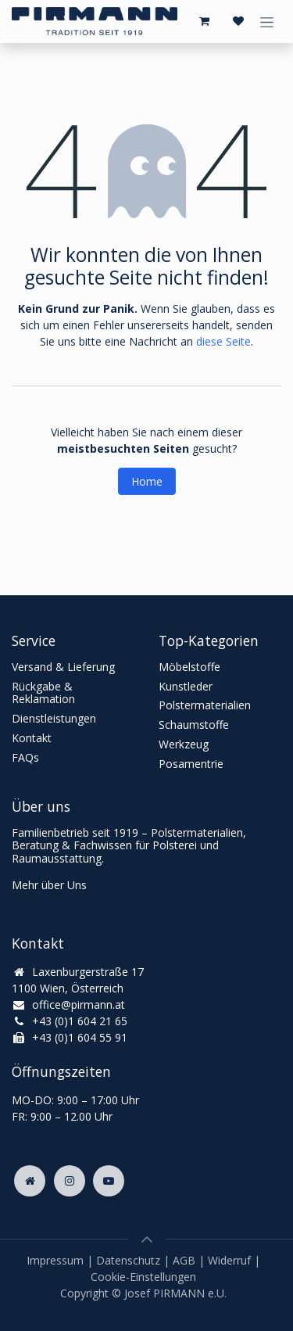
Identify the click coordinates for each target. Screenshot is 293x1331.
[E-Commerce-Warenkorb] (204, 21)
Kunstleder (186, 686)
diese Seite (223, 341)
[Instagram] (69, 1180)
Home (147, 481)
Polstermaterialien (205, 705)
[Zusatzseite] (29, 1180)
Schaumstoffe (194, 724)
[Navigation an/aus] (266, 21)
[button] (147, 1239)
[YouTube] (108, 1180)
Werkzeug (184, 744)
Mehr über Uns (49, 884)
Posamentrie (191, 763)
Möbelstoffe (189, 666)
